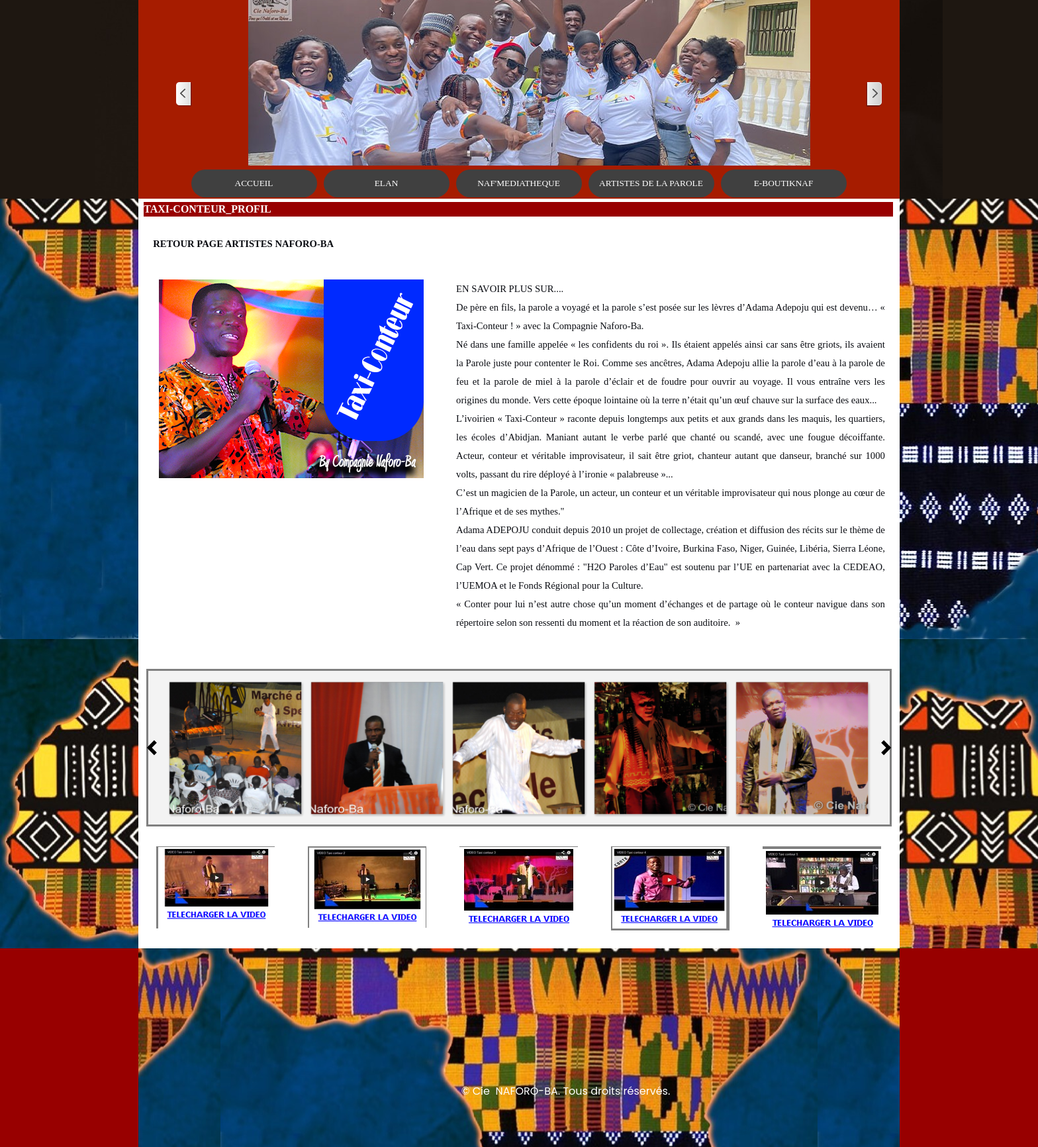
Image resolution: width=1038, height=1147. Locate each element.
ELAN (387, 183)
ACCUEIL (254, 183)
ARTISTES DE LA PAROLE (651, 183)
